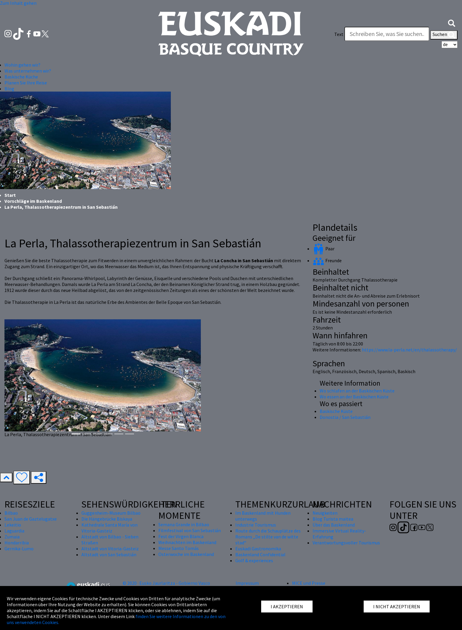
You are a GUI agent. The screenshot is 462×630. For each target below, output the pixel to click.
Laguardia (14, 531)
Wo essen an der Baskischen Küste (354, 397)
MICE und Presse (308, 583)
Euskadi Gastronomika (258, 549)
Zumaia (12, 537)
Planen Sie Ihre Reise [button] (25, 83)
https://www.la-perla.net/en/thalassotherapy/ (409, 350)
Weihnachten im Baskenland (187, 542)
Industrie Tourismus (255, 525)
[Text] (386, 34)
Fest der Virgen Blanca (181, 536)
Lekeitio (12, 525)
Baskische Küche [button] (21, 77)
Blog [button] (9, 89)
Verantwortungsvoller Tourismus (346, 543)
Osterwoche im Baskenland (186, 554)
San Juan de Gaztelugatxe (30, 519)
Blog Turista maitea (333, 519)
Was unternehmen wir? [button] (27, 71)
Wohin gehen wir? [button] (22, 65)
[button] (451, 23)
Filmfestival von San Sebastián (189, 530)
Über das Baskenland (334, 525)
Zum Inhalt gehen (18, 3)
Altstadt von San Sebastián (108, 554)
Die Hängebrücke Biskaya (106, 519)
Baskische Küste (336, 411)
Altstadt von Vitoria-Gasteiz (110, 549)
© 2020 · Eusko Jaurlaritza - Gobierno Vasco (166, 583)
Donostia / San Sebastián (345, 417)
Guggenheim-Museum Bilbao (111, 513)
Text (338, 34)
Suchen (444, 34)
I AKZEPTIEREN (287, 606)
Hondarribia (16, 543)
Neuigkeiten (325, 513)
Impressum (247, 583)
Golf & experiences (254, 560)
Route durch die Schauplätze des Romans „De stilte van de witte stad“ (268, 537)
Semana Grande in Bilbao (183, 524)
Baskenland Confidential (260, 554)
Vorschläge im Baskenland (33, 201)
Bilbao (11, 513)
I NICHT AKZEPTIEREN (396, 606)
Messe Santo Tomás (178, 548)
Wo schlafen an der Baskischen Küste (357, 391)
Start (10, 195)
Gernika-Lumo (19, 549)
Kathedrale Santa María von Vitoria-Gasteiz (109, 528)
